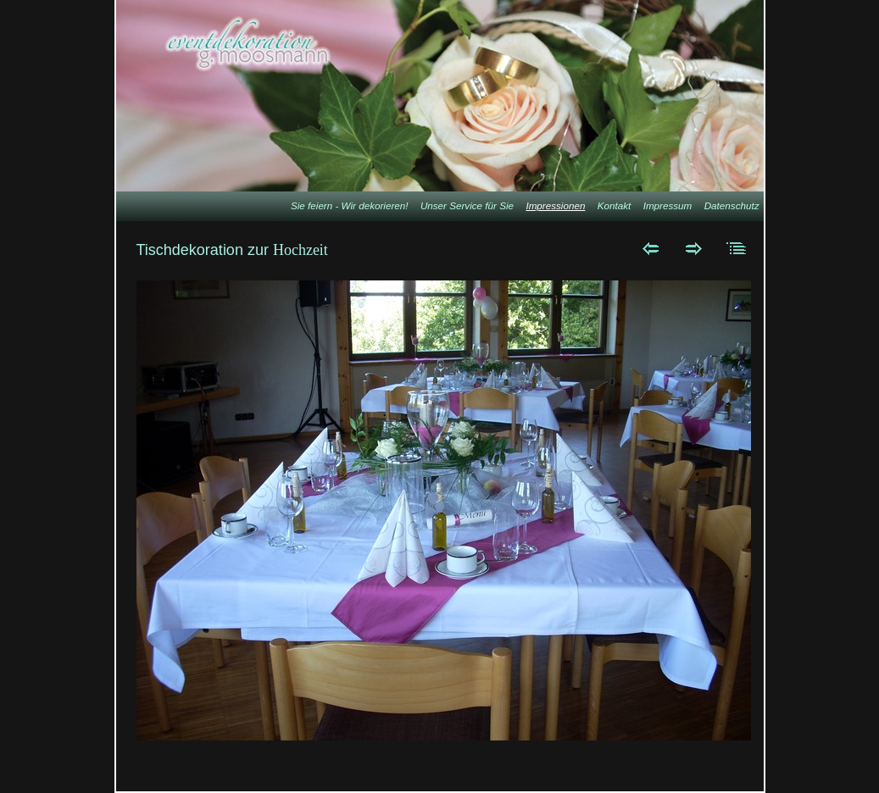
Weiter (694, 248)
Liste (737, 248)
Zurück (651, 248)
